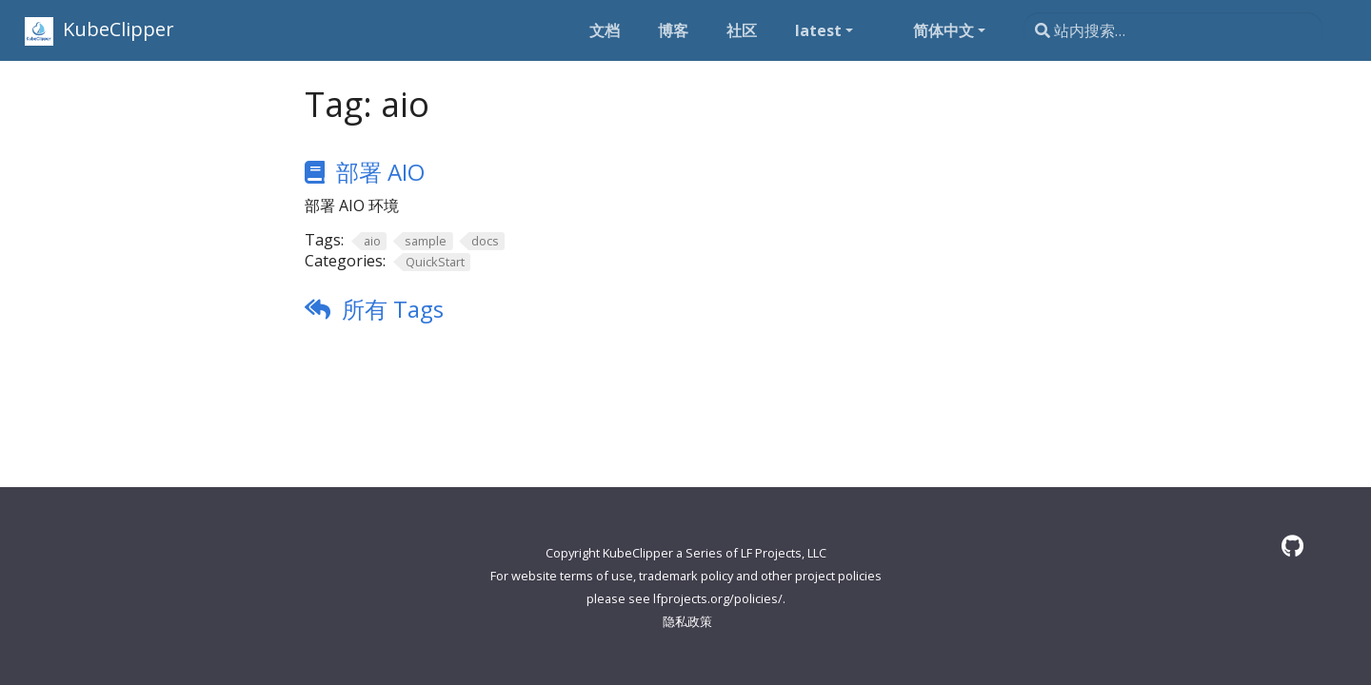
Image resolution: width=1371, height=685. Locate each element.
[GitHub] (1292, 545)
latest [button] (818, 30)
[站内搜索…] (1172, 30)
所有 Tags (393, 308)
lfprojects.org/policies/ (718, 598)
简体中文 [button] (943, 30)
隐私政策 (687, 621)
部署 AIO (380, 171)
